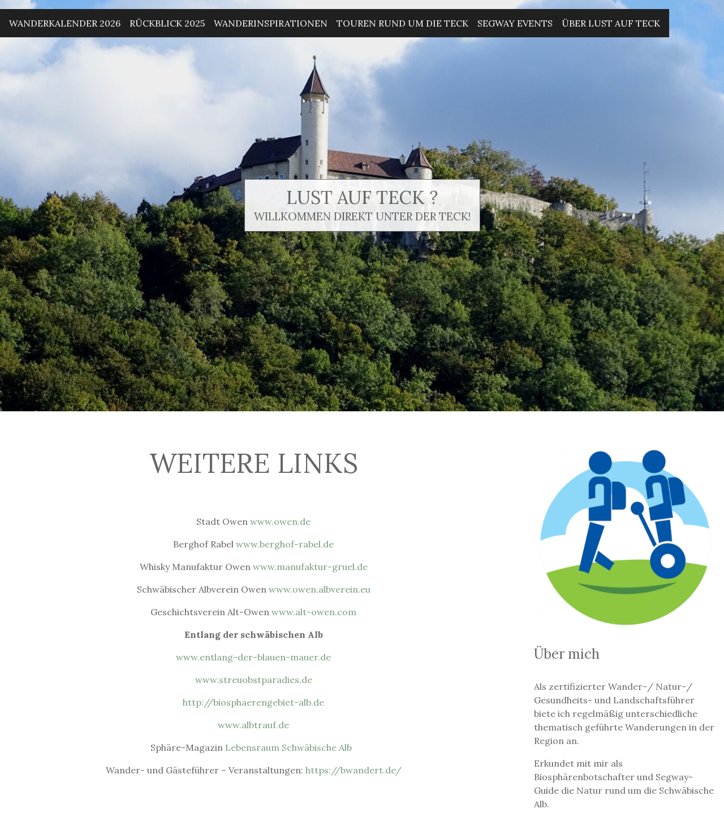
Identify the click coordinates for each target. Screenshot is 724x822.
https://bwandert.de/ (353, 770)
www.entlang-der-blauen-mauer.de (253, 657)
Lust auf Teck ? (362, 197)
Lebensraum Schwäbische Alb (290, 747)
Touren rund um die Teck (402, 23)
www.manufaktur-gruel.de (310, 566)
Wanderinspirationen (270, 23)
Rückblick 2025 (167, 23)
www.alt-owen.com (314, 611)
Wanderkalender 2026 (64, 23)
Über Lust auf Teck (611, 23)
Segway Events (515, 23)
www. (207, 679)
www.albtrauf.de (253, 724)
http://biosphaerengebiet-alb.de (253, 702)
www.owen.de (280, 521)
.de (305, 679)
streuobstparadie (257, 679)
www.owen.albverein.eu (319, 589)
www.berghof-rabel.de (285, 544)
